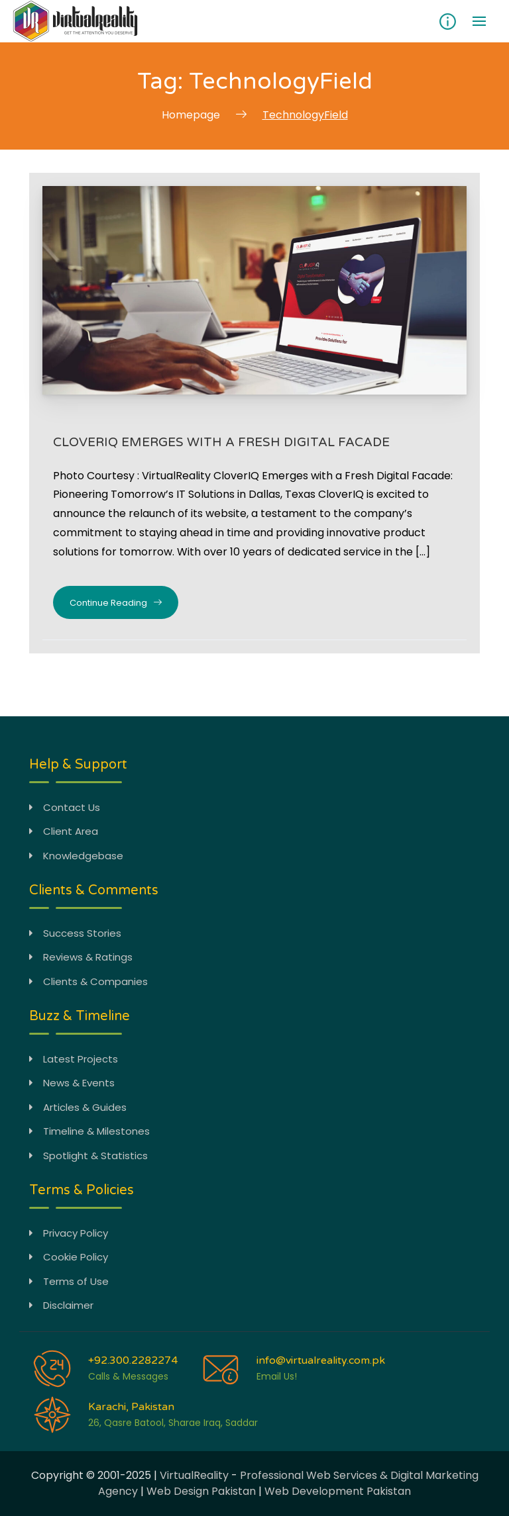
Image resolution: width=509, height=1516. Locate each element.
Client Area (63, 831)
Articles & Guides (78, 1106)
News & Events (72, 1083)
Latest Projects (73, 1058)
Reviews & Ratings (81, 957)
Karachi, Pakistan (131, 1406)
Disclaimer (61, 1305)
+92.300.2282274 (133, 1359)
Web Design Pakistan (201, 1491)
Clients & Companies (88, 981)
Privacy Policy (68, 1232)
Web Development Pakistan (337, 1491)
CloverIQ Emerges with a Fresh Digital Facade (224, 442)
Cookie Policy (68, 1257)
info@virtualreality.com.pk (320, 1359)
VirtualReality (194, 1475)
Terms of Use (69, 1281)
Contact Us (64, 807)
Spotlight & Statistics (88, 1155)
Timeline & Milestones (89, 1131)
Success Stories (75, 932)
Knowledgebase (76, 855)
